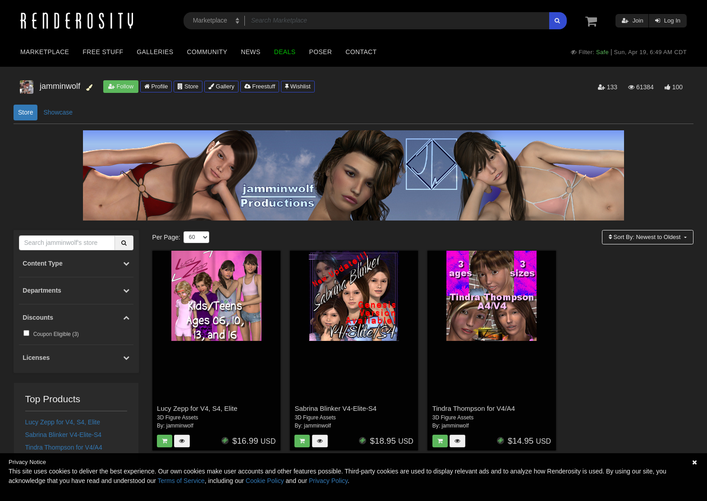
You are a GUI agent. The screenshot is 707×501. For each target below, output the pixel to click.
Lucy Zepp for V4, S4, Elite (63, 422)
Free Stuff (103, 51)
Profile (156, 86)
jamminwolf (179, 426)
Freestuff (259, 86)
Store (188, 86)
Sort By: (645, 237)
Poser (320, 51)
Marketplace (44, 51)
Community (207, 51)
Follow (120, 86)
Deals (285, 51)
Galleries (155, 51)
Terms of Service (181, 480)
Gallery (221, 86)
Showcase (58, 112)
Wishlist (297, 86)
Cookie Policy (265, 480)
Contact (360, 51)
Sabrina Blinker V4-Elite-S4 (63, 434)
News (250, 51)
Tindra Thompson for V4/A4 (63, 447)
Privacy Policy (328, 480)
